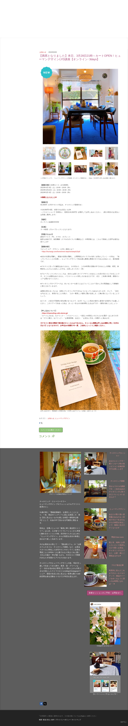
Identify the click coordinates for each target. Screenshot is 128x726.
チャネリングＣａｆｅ (96, 20)
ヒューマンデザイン (68, 32)
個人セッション (118, 26)
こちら (82, 716)
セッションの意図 (117, 20)
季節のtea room (101, 26)
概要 (40, 720)
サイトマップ (76, 720)
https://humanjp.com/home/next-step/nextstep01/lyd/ (61, 251)
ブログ (72, 20)
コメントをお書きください (51, 430)
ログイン (123, 722)
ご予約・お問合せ (117, 32)
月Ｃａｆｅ (85, 32)
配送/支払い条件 (48, 720)
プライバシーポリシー (63, 720)
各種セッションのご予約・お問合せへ (105, 593)
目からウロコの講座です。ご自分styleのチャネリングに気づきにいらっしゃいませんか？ (117, 491)
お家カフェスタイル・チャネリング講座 (74, 26)
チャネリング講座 (118, 481)
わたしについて (99, 32)
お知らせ (43, 52)
